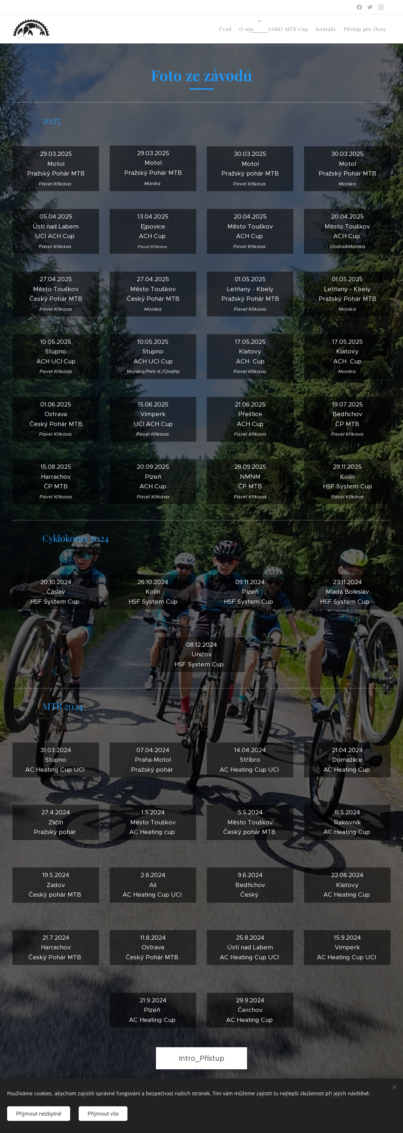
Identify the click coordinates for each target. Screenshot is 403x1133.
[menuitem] (327, 28)
